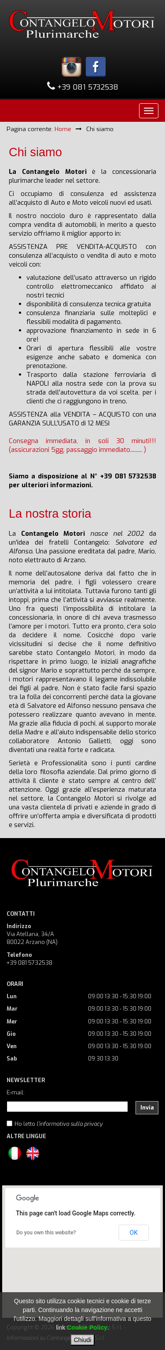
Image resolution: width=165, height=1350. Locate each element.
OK (134, 1232)
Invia (147, 1107)
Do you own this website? (46, 1233)
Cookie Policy (87, 1327)
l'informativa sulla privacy (70, 1124)
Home (63, 129)
